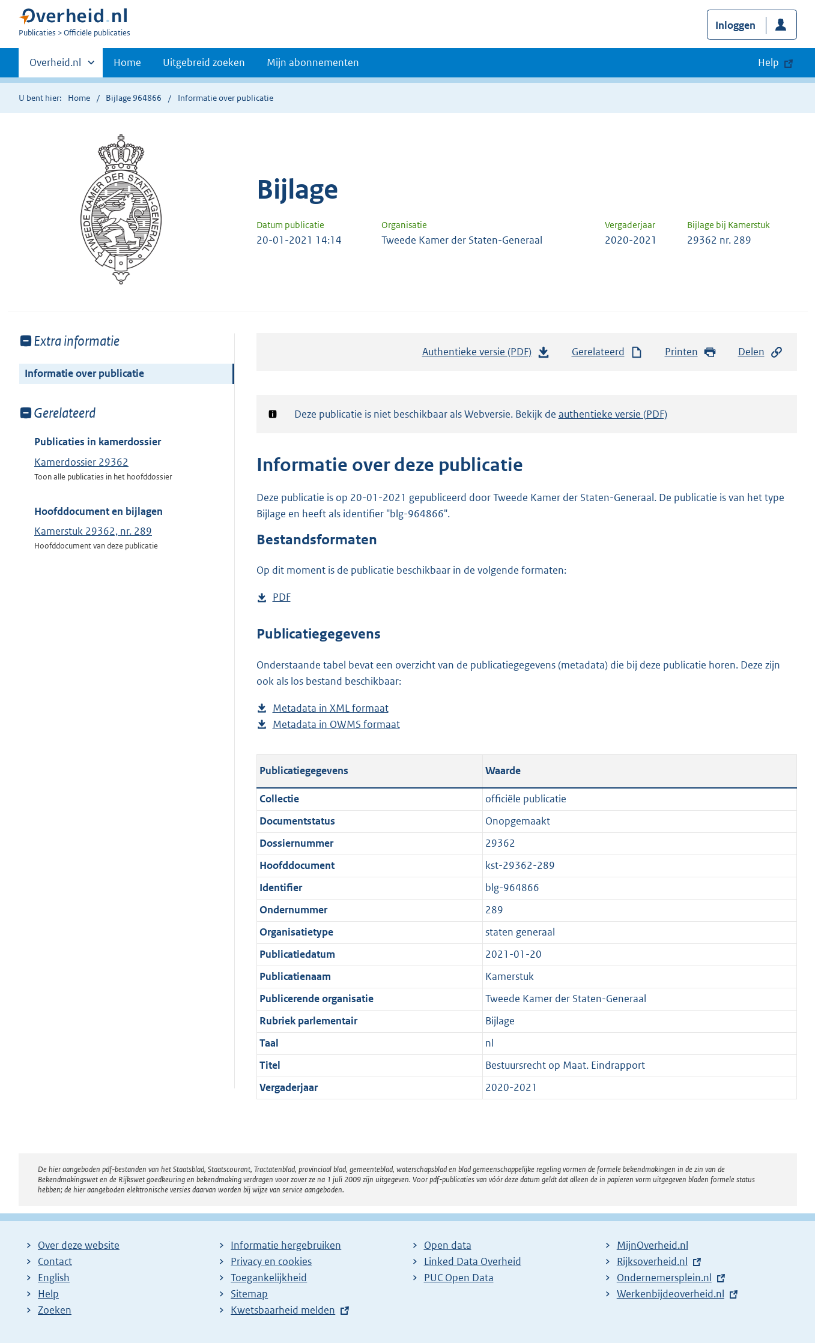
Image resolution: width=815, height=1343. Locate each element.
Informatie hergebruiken (286, 1245)
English (54, 1277)
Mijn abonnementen (313, 62)
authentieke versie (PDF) (613, 414)
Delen (761, 352)
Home (127, 62)
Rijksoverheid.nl (652, 1261)
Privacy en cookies (271, 1261)
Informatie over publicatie (84, 373)
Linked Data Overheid (472, 1261)
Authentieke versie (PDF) (486, 354)
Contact (55, 1261)
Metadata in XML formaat (331, 708)
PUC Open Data (459, 1277)
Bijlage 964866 (134, 97)
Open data (447, 1245)
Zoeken (54, 1310)
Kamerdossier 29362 (81, 462)
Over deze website (79, 1245)
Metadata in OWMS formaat (336, 725)
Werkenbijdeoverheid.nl (670, 1293)
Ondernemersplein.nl (664, 1277)
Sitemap (249, 1293)
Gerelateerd (608, 352)
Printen (691, 352)
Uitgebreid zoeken (204, 62)
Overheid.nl (55, 66)
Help (48, 1293)
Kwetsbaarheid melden (283, 1310)
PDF (282, 597)
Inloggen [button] (735, 25)
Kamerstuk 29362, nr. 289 (93, 531)
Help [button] (768, 62)
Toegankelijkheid (269, 1277)
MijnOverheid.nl (652, 1245)
